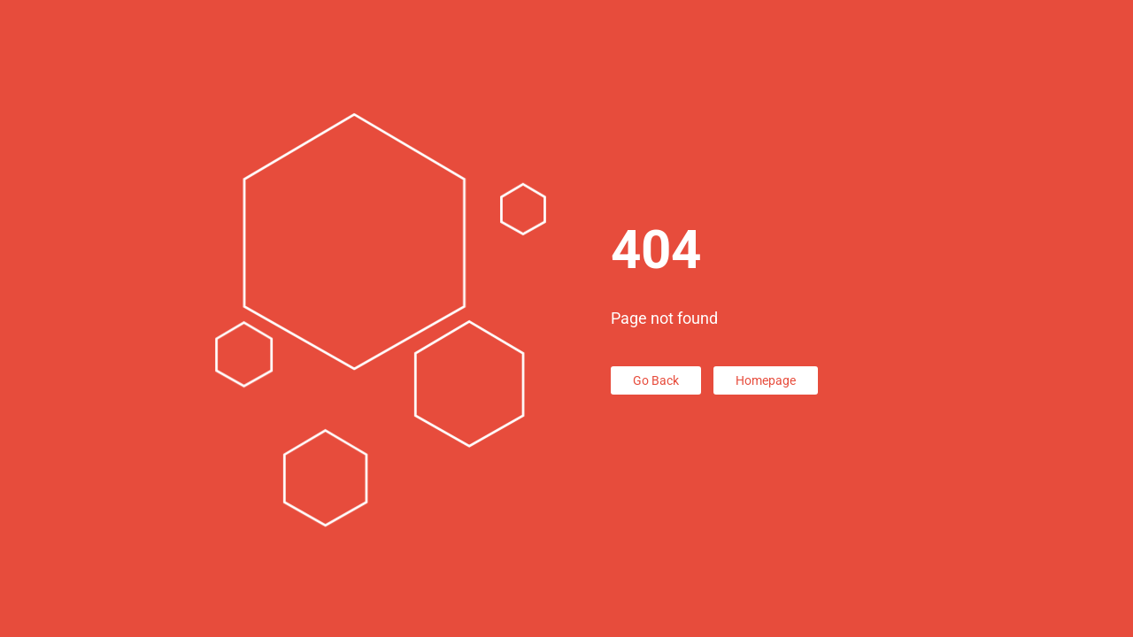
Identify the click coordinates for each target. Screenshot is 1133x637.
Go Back (656, 380)
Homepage (766, 380)
